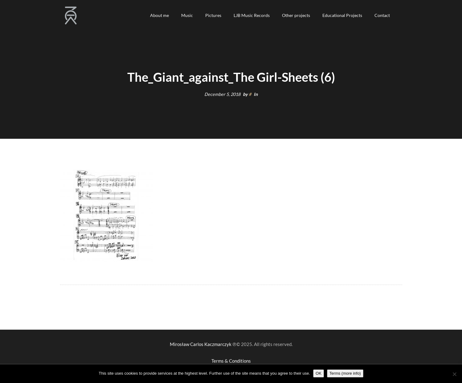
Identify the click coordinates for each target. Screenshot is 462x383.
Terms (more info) (345, 373)
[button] (159, 15)
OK (318, 373)
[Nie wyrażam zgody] (454, 374)
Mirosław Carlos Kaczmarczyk (200, 344)
